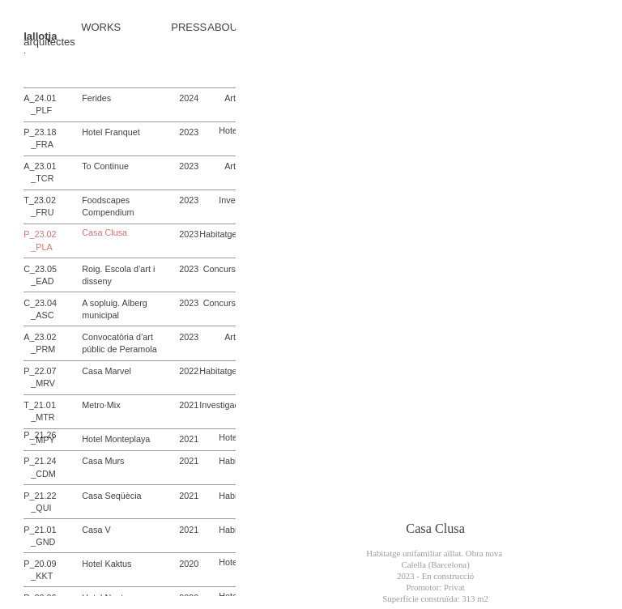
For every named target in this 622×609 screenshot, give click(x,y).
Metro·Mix (101, 405)
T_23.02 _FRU (39, 206)
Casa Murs (103, 461)
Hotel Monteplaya (116, 439)
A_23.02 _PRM (39, 343)
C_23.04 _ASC (40, 309)
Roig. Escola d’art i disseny (118, 275)
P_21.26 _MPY (39, 437)
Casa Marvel (106, 371)
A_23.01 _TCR (39, 172)
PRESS (189, 28)
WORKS (101, 28)
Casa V (96, 529)
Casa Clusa (104, 233)
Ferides (96, 98)
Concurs (219, 269)
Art (230, 98)
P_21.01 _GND (39, 536)
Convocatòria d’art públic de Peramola (119, 343)
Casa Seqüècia (111, 495)
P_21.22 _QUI (39, 502)
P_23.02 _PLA (39, 240)
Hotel (229, 130)
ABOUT (225, 28)
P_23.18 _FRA (39, 138)
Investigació (222, 405)
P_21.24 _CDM (39, 467)
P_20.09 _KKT (39, 570)
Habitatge (217, 234)
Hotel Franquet (111, 132)
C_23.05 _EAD (40, 275)
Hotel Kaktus (106, 564)
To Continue (105, 166)
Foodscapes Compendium (108, 206)
